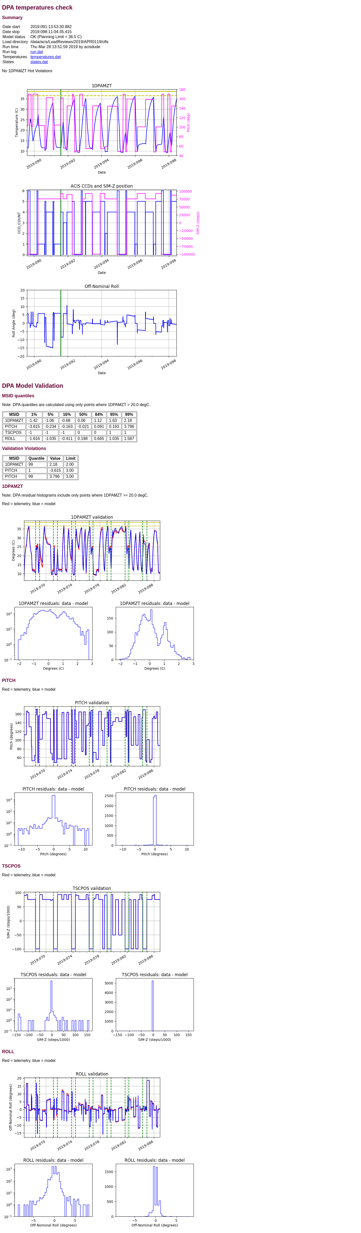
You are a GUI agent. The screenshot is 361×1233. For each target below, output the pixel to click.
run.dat (36, 52)
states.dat (39, 62)
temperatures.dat (45, 57)
